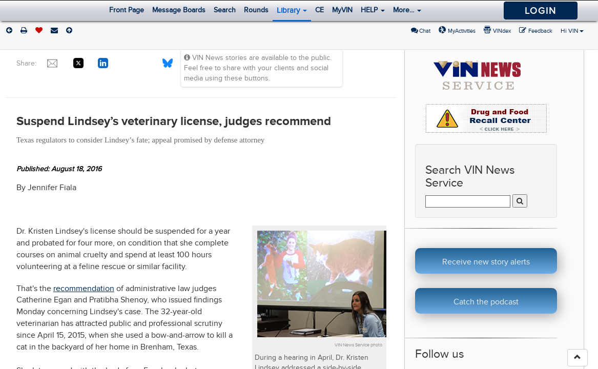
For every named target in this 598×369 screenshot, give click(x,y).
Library (292, 10)
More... (407, 10)
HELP (373, 10)
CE (319, 10)
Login (540, 10)
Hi (572, 30)
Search (225, 10)
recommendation (83, 288)
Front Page (126, 10)
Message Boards (178, 10)
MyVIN (342, 10)
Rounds (256, 10)
